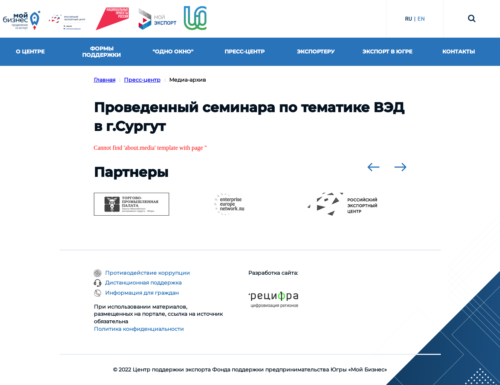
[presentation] (373, 167)
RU (408, 19)
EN (421, 19)
